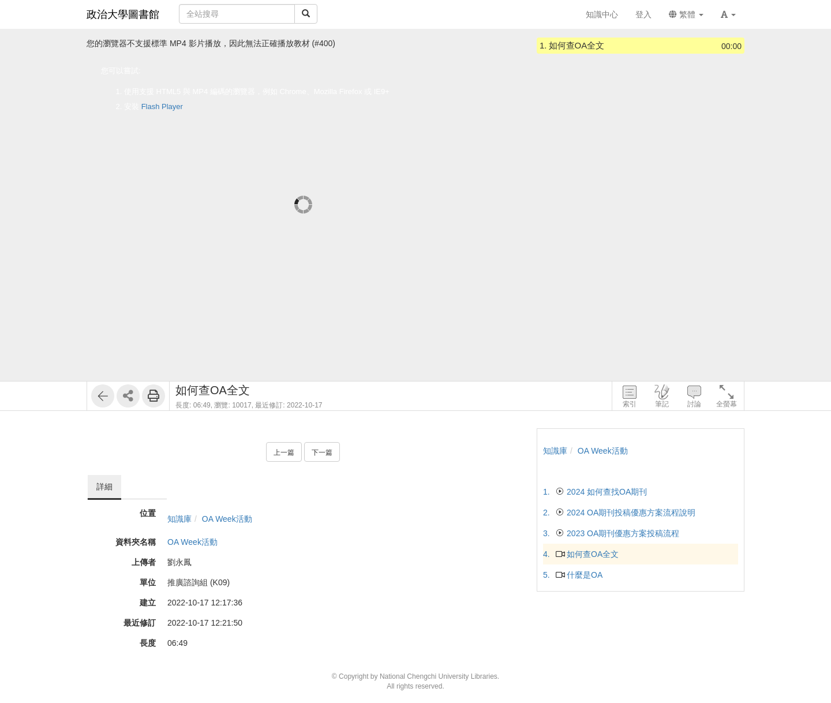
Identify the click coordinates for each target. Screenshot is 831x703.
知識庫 (179, 518)
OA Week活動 (227, 518)
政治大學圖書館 (123, 14)
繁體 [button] (686, 14)
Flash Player (162, 106)
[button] (728, 14)
